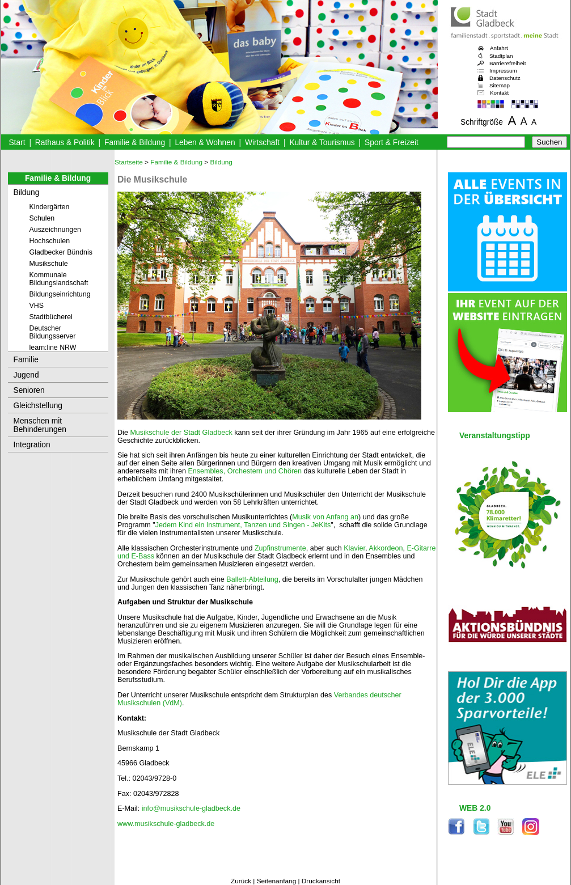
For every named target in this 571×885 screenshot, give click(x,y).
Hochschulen (49, 241)
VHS (36, 306)
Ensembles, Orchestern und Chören (245, 471)
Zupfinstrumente (280, 548)
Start (17, 142)
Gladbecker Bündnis (60, 252)
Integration (32, 445)
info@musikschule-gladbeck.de (191, 808)
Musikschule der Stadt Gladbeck (181, 433)
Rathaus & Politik (65, 142)
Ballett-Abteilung (252, 579)
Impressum (503, 70)
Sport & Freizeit (391, 142)
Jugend (26, 375)
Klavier (354, 548)
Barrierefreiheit (507, 63)
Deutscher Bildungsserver (52, 332)
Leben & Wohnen (205, 142)
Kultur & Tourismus (321, 142)
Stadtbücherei (51, 317)
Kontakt (499, 93)
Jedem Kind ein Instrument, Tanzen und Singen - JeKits (243, 525)
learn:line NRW (53, 348)
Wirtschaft (262, 142)
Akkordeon (386, 548)
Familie (26, 359)
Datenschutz (505, 78)
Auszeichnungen (55, 230)
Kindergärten (49, 207)
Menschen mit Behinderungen (40, 425)
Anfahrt (499, 48)
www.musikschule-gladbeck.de (165, 824)
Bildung (27, 192)
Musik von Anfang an (325, 517)
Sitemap (499, 85)
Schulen (42, 218)
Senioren (29, 390)
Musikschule (48, 264)
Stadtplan (501, 56)
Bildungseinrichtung (60, 294)
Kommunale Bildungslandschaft (58, 279)
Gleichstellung (38, 405)
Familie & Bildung (134, 142)
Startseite (129, 162)
